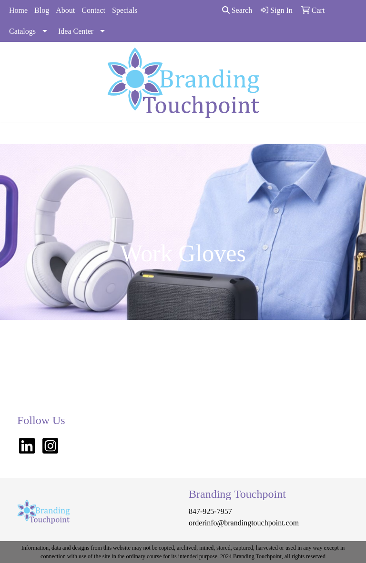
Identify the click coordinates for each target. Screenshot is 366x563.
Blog (41, 10)
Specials (124, 10)
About (65, 10)
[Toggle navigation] (15, 133)
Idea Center (75, 31)
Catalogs (22, 31)
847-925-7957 (210, 511)
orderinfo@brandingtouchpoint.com (244, 523)
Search (237, 10)
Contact (93, 10)
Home (18, 10)
